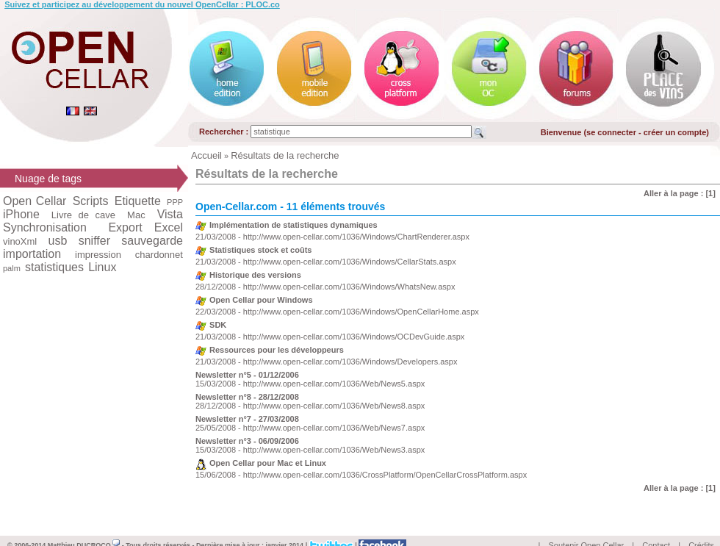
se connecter (611, 132)
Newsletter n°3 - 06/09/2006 (247, 441)
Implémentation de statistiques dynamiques (293, 224)
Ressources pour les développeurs (276, 349)
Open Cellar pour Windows (260, 299)
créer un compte (675, 132)
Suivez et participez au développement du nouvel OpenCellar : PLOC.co (142, 4)
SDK (217, 324)
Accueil (206, 155)
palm (12, 268)
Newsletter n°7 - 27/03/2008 (247, 418)
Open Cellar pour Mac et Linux (267, 463)
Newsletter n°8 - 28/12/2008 (247, 396)
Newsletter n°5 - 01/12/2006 (247, 374)
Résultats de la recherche (285, 155)
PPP (175, 202)
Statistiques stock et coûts (260, 249)
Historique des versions (255, 274)
